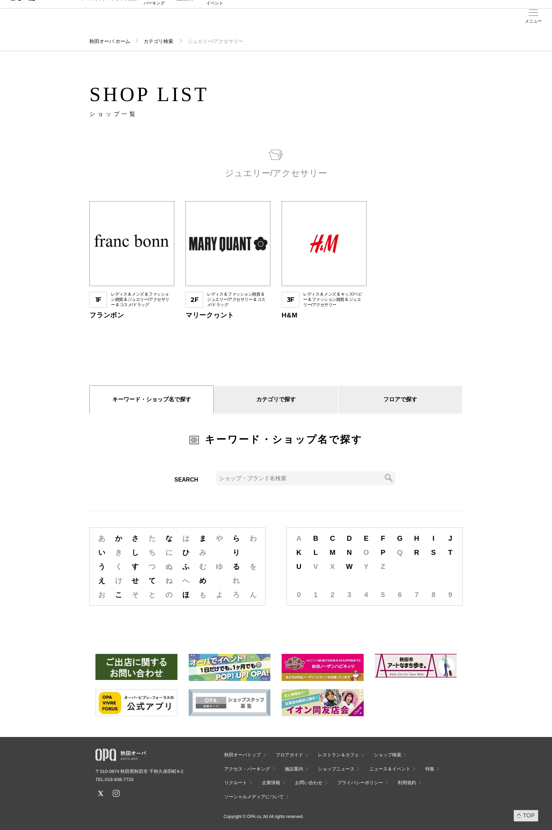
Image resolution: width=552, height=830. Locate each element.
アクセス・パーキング (154, 24)
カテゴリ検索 (159, 41)
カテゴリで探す (276, 399)
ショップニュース (336, 769)
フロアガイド (93, 21)
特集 (429, 769)
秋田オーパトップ (242, 754)
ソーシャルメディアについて (254, 796)
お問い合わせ (308, 782)
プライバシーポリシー (360, 782)
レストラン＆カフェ (338, 754)
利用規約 (407, 782)
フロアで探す (400, 399)
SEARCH (186, 480)
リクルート (235, 782)
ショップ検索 (124, 21)
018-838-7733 (119, 779)
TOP (529, 815)
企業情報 (271, 782)
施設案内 (184, 21)
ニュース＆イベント (214, 24)
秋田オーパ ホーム (109, 41)
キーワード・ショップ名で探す (151, 399)
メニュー (533, 21)
